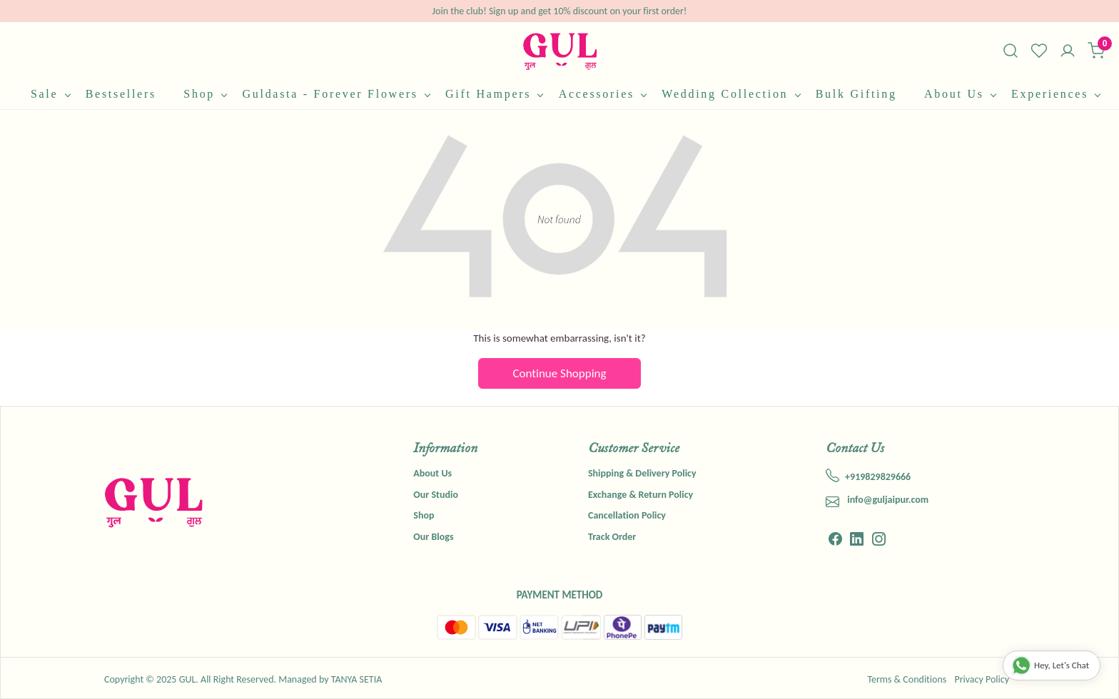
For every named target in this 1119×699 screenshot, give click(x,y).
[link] (1010, 50)
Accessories (603, 94)
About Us (960, 94)
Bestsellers (121, 94)
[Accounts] (1067, 52)
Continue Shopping (560, 373)
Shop (204, 94)
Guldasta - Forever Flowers (335, 94)
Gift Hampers (493, 94)
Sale (50, 94)
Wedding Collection (730, 94)
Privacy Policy (981, 679)
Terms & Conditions (906, 679)
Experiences (1055, 94)
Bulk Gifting (856, 94)
